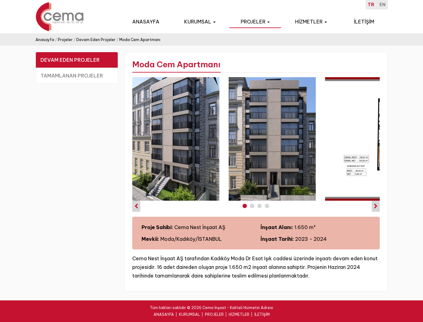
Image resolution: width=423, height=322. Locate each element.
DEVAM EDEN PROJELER (69, 60)
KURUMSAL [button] (200, 22)
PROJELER (214, 314)
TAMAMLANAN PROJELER (71, 76)
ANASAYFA (145, 22)
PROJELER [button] (255, 22)
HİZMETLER (239, 314)
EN (382, 4)
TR (371, 4)
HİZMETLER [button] (311, 22)
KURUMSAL (189, 314)
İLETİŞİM (364, 22)
